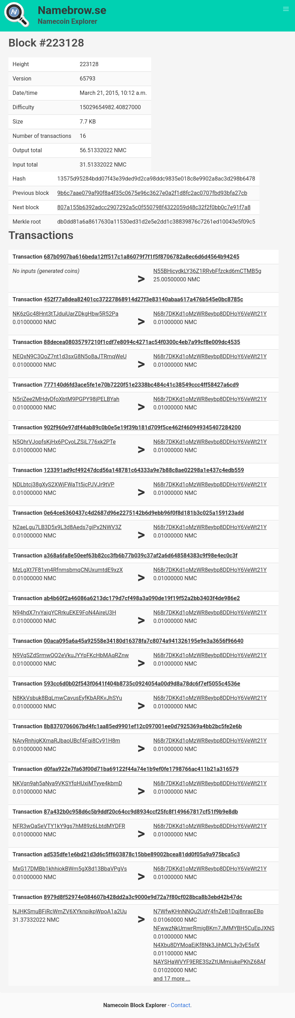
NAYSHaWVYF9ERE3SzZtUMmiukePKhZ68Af (209, 962)
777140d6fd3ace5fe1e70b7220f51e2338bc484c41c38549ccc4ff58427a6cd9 (141, 384)
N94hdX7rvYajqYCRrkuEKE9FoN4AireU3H (64, 612)
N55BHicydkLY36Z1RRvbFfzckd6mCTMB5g (207, 271)
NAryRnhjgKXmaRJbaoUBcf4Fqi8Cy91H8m (66, 740)
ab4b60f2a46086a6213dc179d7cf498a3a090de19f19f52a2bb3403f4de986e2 (142, 598)
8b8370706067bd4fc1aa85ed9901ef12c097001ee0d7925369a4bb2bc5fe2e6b (143, 726)
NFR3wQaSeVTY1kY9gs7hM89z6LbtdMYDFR (69, 826)
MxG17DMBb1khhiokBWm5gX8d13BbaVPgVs (70, 868)
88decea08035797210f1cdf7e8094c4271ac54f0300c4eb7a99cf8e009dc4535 (142, 342)
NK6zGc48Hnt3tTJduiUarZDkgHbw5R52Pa (65, 313)
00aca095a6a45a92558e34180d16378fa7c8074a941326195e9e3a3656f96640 (143, 641)
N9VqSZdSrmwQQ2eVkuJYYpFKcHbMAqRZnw (71, 655)
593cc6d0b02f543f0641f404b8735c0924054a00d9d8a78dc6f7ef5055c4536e (142, 683)
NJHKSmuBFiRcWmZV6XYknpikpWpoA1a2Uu (70, 911)
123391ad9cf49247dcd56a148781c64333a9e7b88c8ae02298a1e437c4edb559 (144, 470)
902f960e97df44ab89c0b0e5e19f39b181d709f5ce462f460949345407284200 (142, 427)
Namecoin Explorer (67, 21)
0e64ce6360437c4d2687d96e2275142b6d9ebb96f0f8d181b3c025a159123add (144, 513)
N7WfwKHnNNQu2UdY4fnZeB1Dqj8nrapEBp (208, 911)
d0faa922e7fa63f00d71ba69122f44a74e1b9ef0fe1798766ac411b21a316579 (141, 769)
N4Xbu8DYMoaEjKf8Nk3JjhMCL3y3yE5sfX (206, 945)
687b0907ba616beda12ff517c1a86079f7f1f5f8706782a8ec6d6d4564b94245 (141, 256)
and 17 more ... (171, 978)
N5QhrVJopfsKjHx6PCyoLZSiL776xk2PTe (64, 441)
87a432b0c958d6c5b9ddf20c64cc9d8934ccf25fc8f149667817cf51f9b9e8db (141, 811)
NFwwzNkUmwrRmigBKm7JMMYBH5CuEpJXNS (213, 928)
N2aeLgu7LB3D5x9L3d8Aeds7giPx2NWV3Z (67, 527)
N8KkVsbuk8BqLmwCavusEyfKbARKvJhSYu (67, 698)
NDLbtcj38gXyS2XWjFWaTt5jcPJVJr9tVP (64, 484)
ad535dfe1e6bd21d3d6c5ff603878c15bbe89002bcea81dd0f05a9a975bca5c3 (142, 854)
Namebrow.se (72, 10)
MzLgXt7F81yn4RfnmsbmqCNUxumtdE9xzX (68, 570)
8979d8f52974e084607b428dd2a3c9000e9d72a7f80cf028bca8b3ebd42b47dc (143, 897)
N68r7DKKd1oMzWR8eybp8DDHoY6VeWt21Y (210, 313)
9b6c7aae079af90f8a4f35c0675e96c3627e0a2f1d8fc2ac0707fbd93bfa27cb (152, 193)
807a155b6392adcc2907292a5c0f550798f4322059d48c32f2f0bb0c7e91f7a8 (154, 207)
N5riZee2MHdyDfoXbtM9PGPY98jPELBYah (66, 399)
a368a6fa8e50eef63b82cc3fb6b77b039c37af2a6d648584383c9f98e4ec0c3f (140, 555)
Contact (180, 1005)
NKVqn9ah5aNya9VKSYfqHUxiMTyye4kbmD (67, 783)
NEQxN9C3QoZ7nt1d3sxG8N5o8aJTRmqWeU (70, 356)
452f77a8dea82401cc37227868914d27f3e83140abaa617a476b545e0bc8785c (143, 299)
